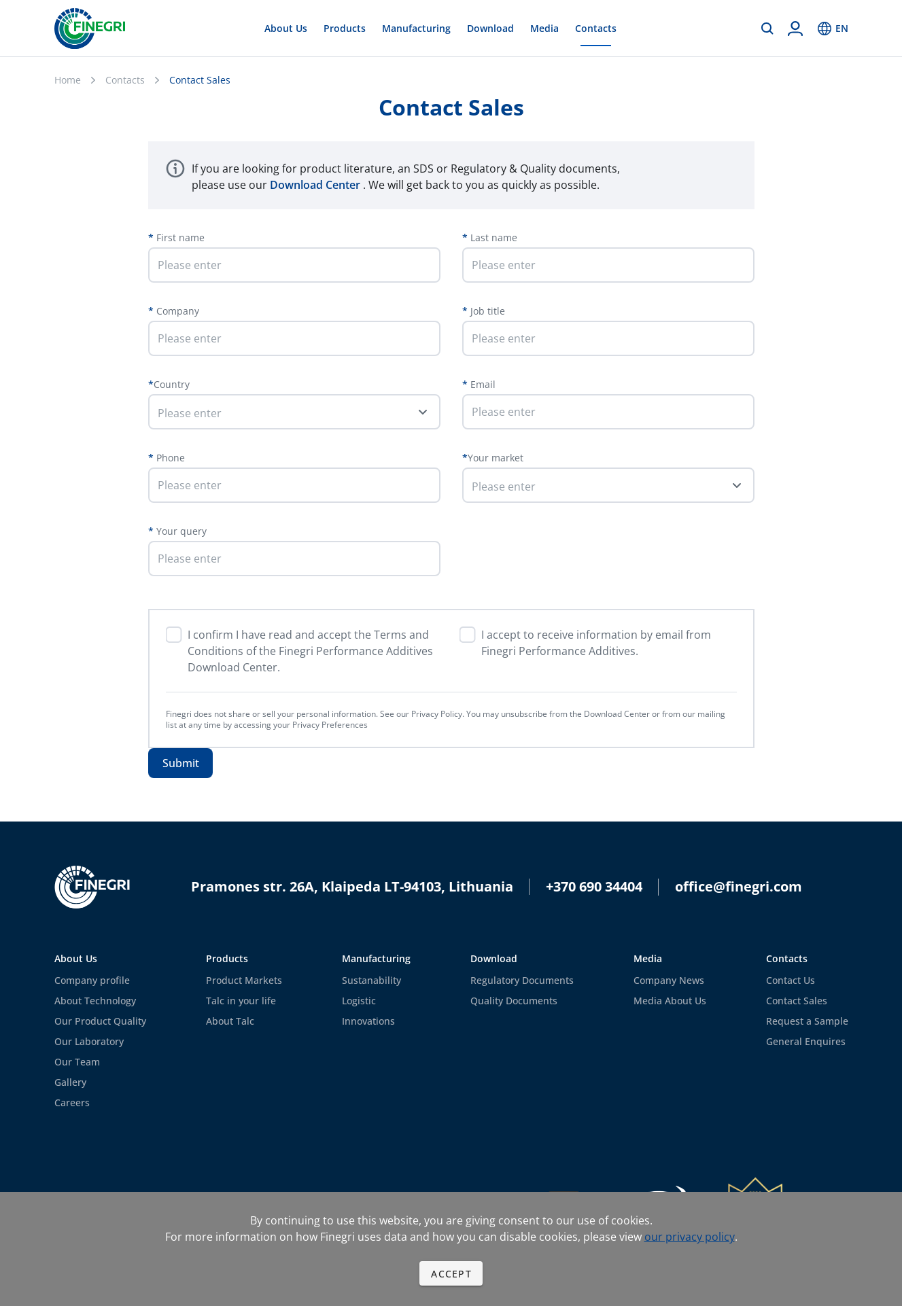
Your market (495, 457)
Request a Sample (807, 1020)
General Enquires (806, 1041)
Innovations (368, 1020)
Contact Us (790, 980)
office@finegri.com (738, 886)
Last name (492, 237)
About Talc (230, 1020)
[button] (294, 411)
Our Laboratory (89, 1041)
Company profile (92, 980)
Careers (72, 1102)
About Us (285, 28)
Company (176, 310)
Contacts (596, 28)
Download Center (316, 184)
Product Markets (244, 980)
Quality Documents (513, 1000)
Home (67, 79)
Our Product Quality (100, 1020)
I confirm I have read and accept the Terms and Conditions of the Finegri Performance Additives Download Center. (310, 651)
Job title (486, 310)
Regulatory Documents (522, 980)
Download (490, 28)
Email (482, 384)
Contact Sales (796, 1000)
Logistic (359, 1000)
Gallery (70, 1082)
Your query (180, 531)
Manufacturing (416, 28)
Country (172, 384)
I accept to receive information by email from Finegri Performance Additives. (596, 642)
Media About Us (670, 1000)
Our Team (77, 1061)
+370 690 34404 (594, 886)
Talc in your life (241, 1000)
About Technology (95, 1000)
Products (345, 28)
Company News (669, 980)
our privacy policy (689, 1236)
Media (544, 28)
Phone (169, 457)
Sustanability (371, 980)
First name (179, 237)
